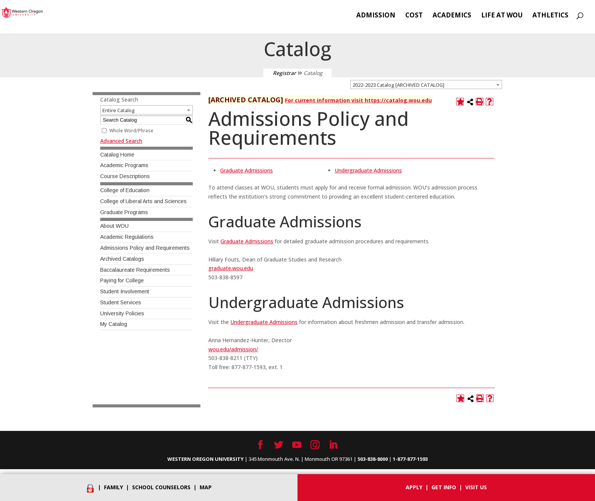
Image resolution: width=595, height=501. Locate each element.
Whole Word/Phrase (131, 130)
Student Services (120, 302)
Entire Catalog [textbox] (118, 110)
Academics (452, 16)
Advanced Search (121, 140)
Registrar (284, 73)
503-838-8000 (372, 459)
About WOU (114, 226)
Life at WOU (502, 16)
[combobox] (426, 84)
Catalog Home (117, 155)
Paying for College (122, 280)
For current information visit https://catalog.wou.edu (358, 100)
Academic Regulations (127, 237)
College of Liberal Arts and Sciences (143, 201)
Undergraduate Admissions (368, 170)
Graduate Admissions (246, 170)
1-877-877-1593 (410, 459)
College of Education (125, 190)
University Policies (122, 313)
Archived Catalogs (122, 259)
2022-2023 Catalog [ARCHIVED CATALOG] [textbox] (398, 84)
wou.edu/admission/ (233, 349)
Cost (414, 16)
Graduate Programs (124, 212)
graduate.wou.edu (230, 268)
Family (113, 487)
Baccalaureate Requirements (135, 270)
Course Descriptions (125, 176)
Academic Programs (124, 165)
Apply (414, 487)
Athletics (550, 16)
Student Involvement (124, 291)
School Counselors (161, 487)
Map (206, 487)
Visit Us (476, 487)
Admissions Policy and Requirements (145, 248)
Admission (375, 16)
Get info (443, 487)
